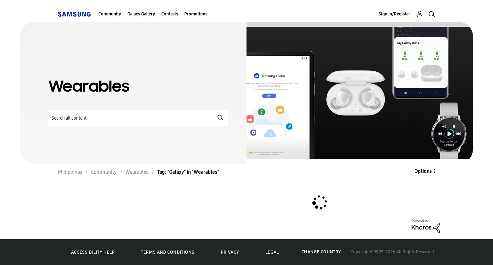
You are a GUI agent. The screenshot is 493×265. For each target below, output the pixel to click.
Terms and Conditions (167, 252)
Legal (272, 252)
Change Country (321, 252)
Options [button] (423, 171)
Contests (169, 14)
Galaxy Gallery (141, 14)
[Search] (138, 117)
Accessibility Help (93, 252)
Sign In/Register (394, 14)
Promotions (195, 14)
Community (109, 14)
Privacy (230, 252)
